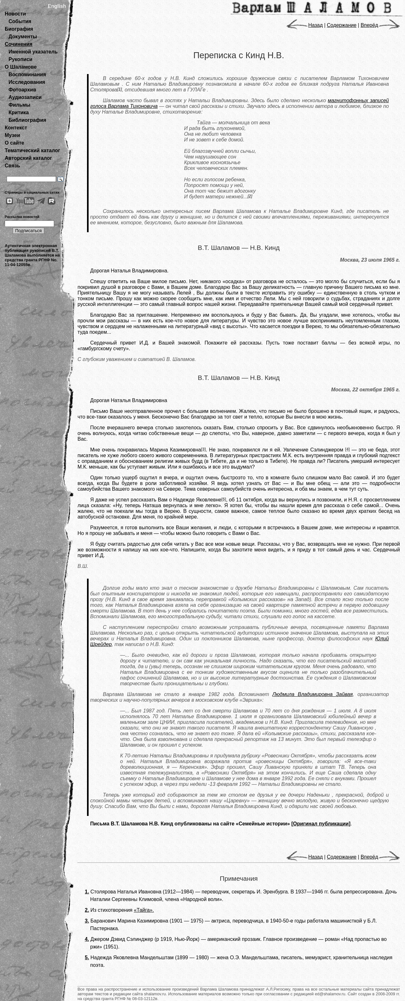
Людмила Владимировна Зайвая (312, 694)
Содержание (342, 25)
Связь (12, 165)
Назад (304, 25)
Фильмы (19, 105)
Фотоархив (22, 89)
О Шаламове (21, 67)
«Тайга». (144, 910)
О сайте (14, 143)
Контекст (16, 127)
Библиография (27, 120)
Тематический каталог (32, 150)
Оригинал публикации (321, 823)
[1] (119, 89)
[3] (203, 449)
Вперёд (380, 25)
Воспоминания (27, 74)
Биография (19, 29)
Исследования (27, 82)
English (57, 6)
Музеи (12, 135)
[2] (249, 196)
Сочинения (18, 44)
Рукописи (20, 59)
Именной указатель (33, 51)
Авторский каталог (28, 158)
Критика (19, 112)
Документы (23, 36)
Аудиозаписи (25, 97)
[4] (347, 449)
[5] (223, 499)
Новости (15, 13)
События (20, 21)
